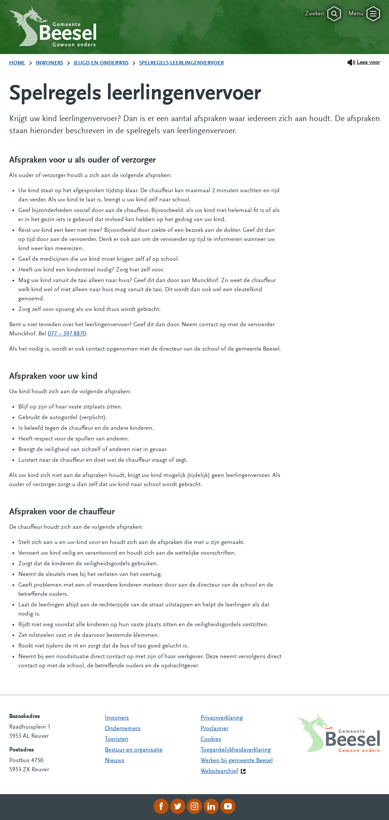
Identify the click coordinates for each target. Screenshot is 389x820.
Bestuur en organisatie (134, 750)
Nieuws (114, 761)
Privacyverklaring (222, 718)
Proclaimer (214, 729)
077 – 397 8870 (67, 334)
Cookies (211, 739)
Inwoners (117, 718)
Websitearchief (219, 771)
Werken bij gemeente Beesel (237, 761)
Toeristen (116, 739)
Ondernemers (123, 729)
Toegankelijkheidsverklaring (236, 750)
